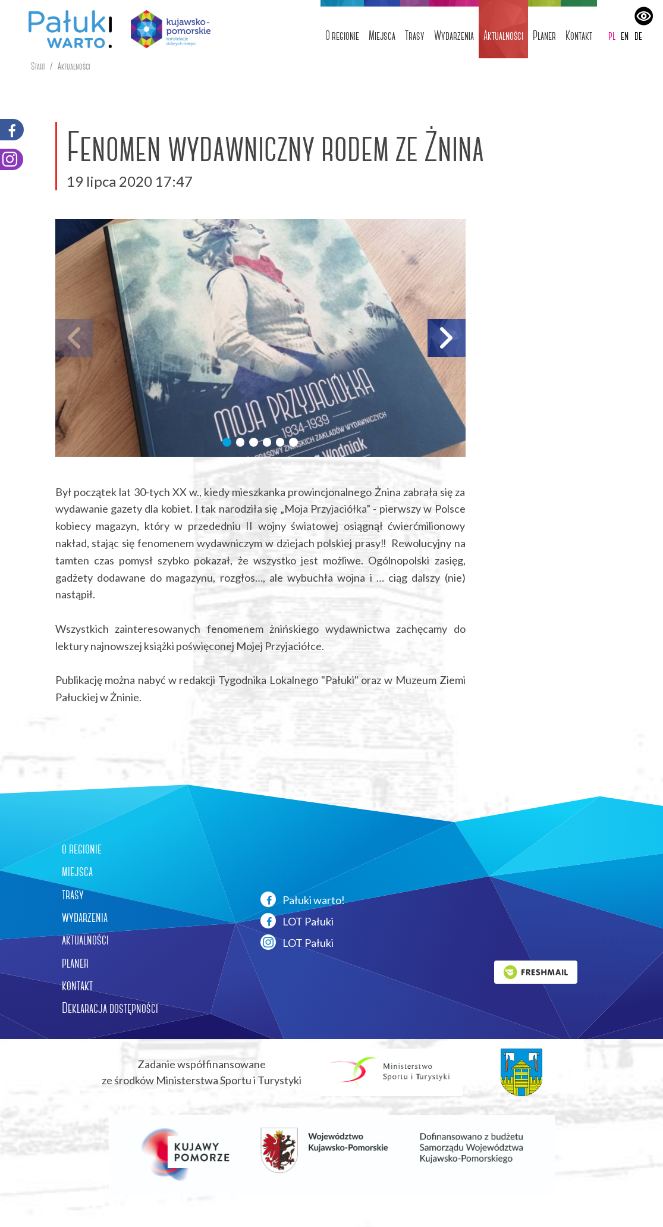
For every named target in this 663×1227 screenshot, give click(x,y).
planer (75, 963)
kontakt (77, 985)
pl (611, 35)
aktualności (85, 939)
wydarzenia (85, 917)
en (625, 35)
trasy (73, 894)
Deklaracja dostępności (110, 1008)
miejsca (77, 871)
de (638, 35)
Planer (544, 35)
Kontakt (578, 35)
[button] (226, 442)
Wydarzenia (454, 35)
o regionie (82, 848)
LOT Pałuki (297, 920)
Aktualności (503, 35)
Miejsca (382, 35)
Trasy (415, 35)
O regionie (342, 35)
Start (38, 66)
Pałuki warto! (302, 899)
